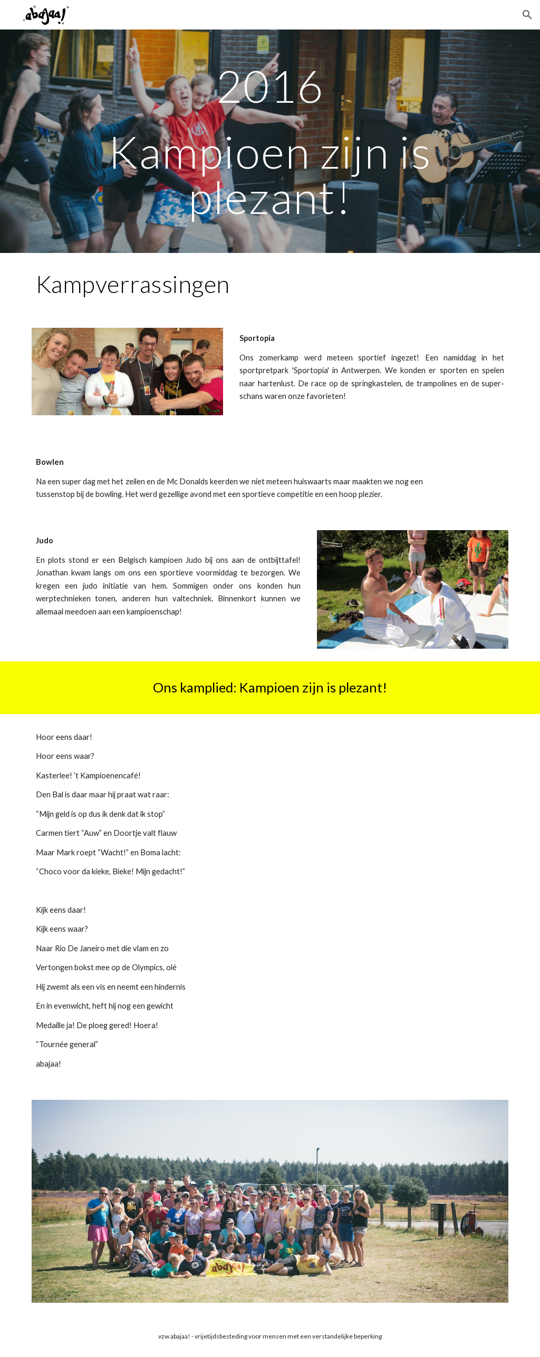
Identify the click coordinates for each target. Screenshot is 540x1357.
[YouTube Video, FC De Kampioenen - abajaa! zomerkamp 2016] (392, 815)
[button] (527, 14)
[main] (270, 141)
